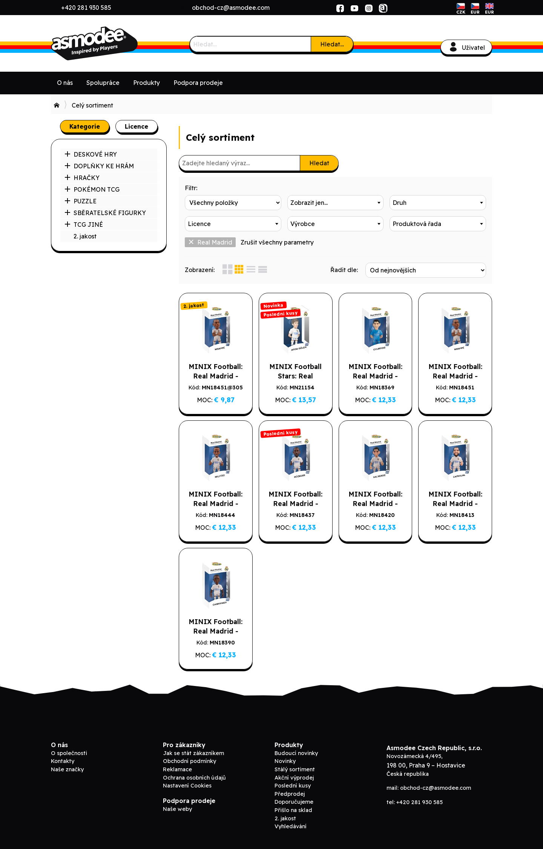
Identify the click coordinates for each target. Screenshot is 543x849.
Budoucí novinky (296, 753)
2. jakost (85, 236)
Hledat (319, 163)
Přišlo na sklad (293, 810)
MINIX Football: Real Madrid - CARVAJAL (455, 503)
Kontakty (62, 761)
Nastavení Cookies (187, 785)
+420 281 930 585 (86, 7)
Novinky (285, 761)
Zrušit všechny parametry (277, 242)
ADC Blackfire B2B (107, 43)
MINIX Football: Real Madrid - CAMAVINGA (215, 630)
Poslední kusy (293, 785)
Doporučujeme (294, 801)
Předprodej (290, 794)
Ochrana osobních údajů (194, 777)
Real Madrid (210, 242)
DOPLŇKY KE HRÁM (99, 166)
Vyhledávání (291, 826)
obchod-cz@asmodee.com (231, 7)
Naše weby (177, 809)
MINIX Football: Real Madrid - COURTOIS (375, 375)
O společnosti (69, 753)
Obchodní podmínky (189, 761)
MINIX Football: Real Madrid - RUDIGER (295, 503)
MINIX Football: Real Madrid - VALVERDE (375, 503)
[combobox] (335, 202)
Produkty (146, 82)
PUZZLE (80, 201)
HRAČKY (82, 177)
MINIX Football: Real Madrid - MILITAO (215, 503)
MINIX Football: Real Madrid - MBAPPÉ (455, 375)
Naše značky (67, 769)
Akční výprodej (294, 777)
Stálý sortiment (295, 769)
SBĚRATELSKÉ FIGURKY (105, 212)
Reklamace (177, 769)
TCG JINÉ (83, 224)
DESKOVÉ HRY (90, 154)
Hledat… (332, 44)
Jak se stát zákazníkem (193, 753)
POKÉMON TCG (92, 189)
